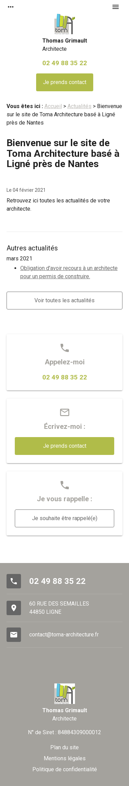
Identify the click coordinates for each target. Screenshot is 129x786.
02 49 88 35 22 (64, 63)
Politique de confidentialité (64, 769)
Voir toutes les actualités (64, 300)
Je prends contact (64, 82)
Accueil (53, 106)
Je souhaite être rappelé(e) (64, 518)
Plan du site (64, 747)
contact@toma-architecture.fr (64, 634)
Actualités (79, 106)
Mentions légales (65, 758)
